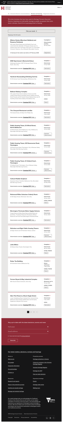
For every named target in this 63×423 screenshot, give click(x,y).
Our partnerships (12, 369)
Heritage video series (38, 384)
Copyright (10, 417)
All (8, 13)
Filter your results (31, 31)
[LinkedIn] (47, 418)
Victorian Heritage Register (40, 367)
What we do (11, 359)
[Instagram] (50, 418)
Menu (59, 7)
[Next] (37, 312)
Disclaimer (16, 417)
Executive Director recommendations (20, 13)
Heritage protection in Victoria (41, 359)
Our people (11, 362)
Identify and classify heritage (15, 388)
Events (35, 381)
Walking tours (36, 388)
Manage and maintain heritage (16, 391)
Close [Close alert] (59, 2)
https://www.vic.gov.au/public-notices (24, 3)
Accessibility (34, 417)
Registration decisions (49, 13)
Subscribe (12, 340)
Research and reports (13, 381)
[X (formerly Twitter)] (53, 418)
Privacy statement (25, 417)
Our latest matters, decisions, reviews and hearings (24, 352)
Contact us (11, 372)
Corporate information (13, 365)
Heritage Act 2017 (37, 370)
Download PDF (29, 68)
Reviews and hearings (36, 13)
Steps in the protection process (16, 384)
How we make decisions (39, 374)
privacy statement (26, 336)
